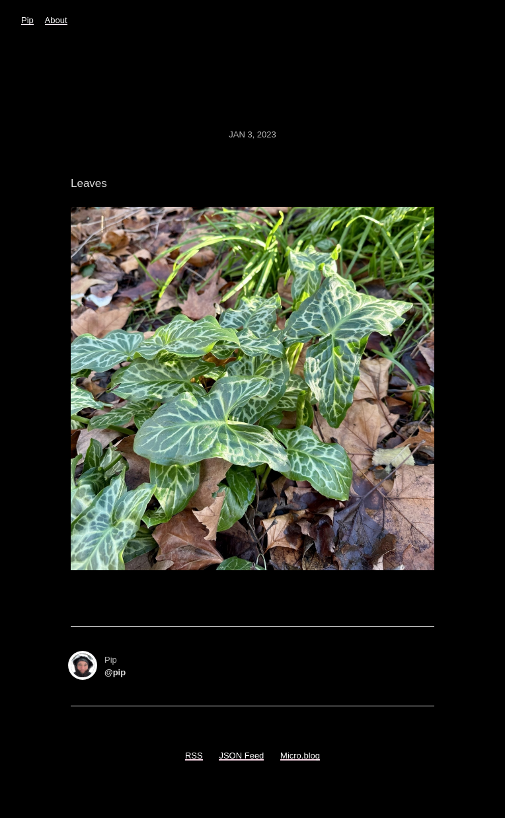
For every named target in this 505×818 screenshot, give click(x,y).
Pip (27, 20)
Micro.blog (300, 756)
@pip (115, 672)
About (56, 20)
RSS (194, 756)
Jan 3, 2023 (252, 134)
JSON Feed (241, 756)
